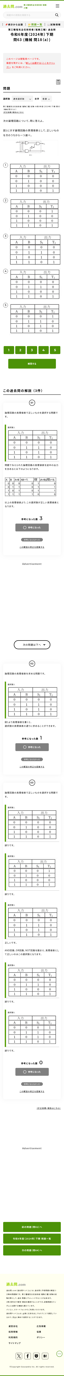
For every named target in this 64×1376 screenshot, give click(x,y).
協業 (39, 1331)
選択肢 (6, 98)
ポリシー (41, 1337)
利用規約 (13, 1337)
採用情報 (13, 1331)
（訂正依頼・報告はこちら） (13, 112)
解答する (32, 363)
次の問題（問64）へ (32, 1250)
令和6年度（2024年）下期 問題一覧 (32, 1238)
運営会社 (13, 1326)
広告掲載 (41, 1326)
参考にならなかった (32, 539)
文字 (37, 98)
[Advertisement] (32, 598)
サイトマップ (15, 1343)
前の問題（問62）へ (32, 1227)
